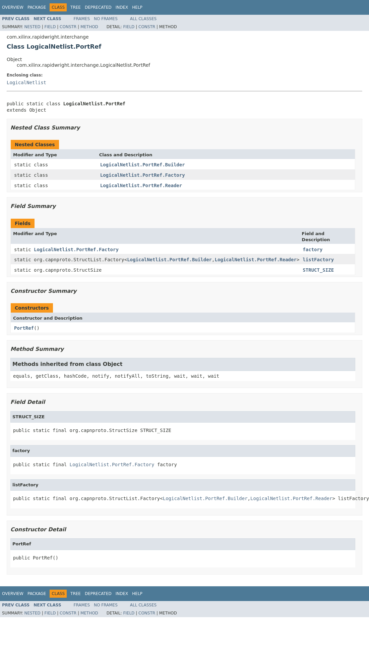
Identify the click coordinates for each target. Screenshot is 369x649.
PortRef (24, 328)
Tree (75, 7)
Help (137, 7)
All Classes (143, 18)
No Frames (106, 18)
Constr (68, 26)
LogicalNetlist (26, 82)
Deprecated (98, 7)
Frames (82, 18)
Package (36, 7)
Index (122, 7)
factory (312, 249)
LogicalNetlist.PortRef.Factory (142, 175)
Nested (32, 26)
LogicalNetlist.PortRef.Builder (142, 164)
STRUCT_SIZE (318, 270)
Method (89, 26)
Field (50, 26)
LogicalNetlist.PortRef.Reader (141, 185)
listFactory (318, 259)
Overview (12, 7)
